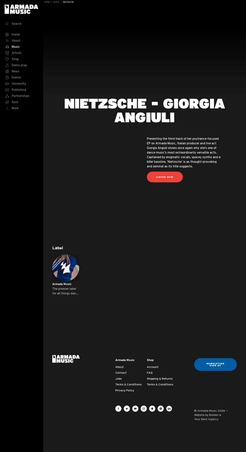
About (119, 367)
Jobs (118, 378)
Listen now (164, 177)
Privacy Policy (124, 390)
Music (56, 2)
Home (47, 2)
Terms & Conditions (128, 384)
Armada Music (21, 9)
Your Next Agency (206, 419)
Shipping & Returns (160, 378)
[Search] (21, 24)
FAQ (150, 372)
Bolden (214, 414)
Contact (121, 372)
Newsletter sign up (215, 364)
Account (153, 367)
